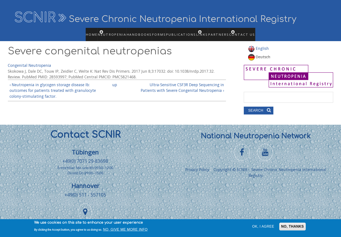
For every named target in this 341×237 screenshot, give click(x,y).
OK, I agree (263, 227)
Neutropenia (110, 32)
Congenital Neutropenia (29, 60)
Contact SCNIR (85, 130)
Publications (182, 32)
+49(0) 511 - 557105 (85, 190)
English (258, 43)
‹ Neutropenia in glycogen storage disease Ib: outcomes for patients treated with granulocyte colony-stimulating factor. (53, 85)
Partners (225, 32)
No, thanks (292, 227)
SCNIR (34, 17)
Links (207, 32)
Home (84, 32)
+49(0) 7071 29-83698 (85, 156)
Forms (155, 32)
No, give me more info (125, 230)
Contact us (252, 32)
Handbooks (134, 32)
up (114, 79)
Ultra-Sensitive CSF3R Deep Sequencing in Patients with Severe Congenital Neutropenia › (182, 82)
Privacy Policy (197, 165)
